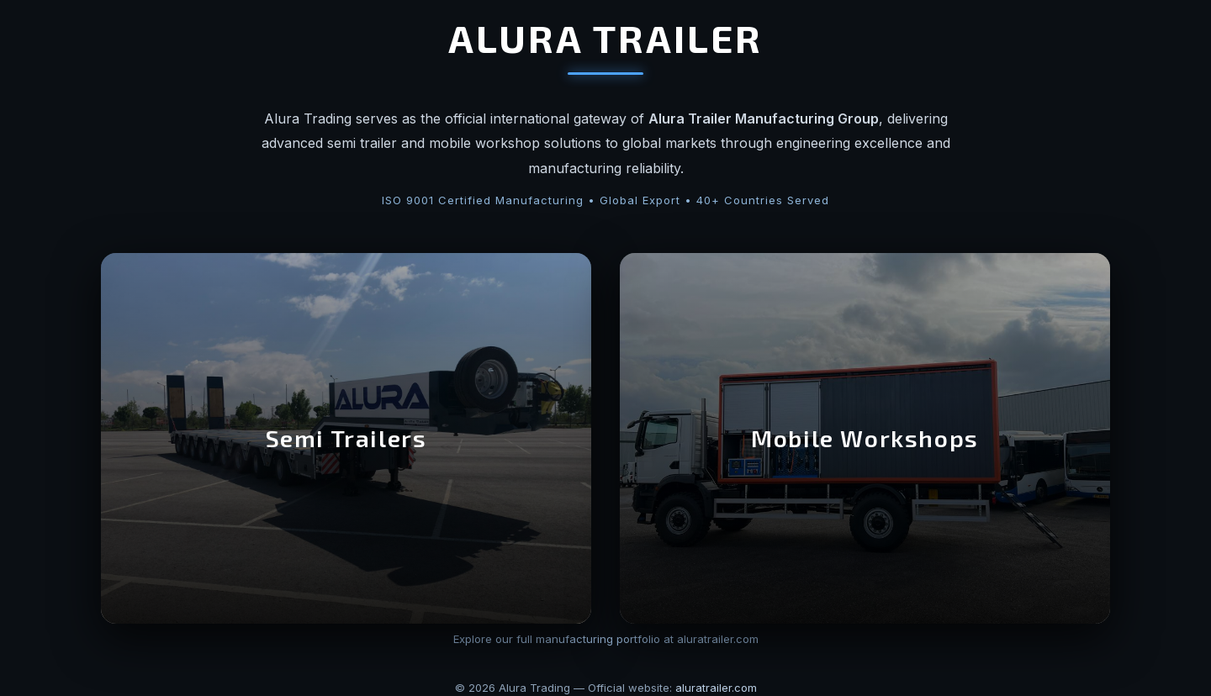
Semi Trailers (346, 438)
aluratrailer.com (716, 687)
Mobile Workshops (865, 438)
